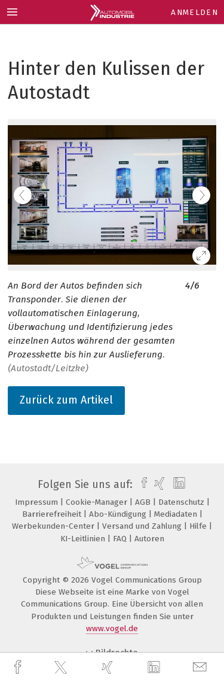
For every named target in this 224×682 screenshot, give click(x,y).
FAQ (121, 539)
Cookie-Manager (98, 502)
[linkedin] (155, 667)
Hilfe (199, 526)
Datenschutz (182, 502)
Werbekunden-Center (54, 526)
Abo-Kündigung (119, 514)
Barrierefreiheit (53, 514)
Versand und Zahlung (143, 526)
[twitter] (62, 667)
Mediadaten (177, 514)
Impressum (37, 502)
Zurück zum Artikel (66, 400)
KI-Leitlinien (84, 539)
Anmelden (194, 12)
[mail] (201, 667)
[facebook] (19, 667)
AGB (144, 502)
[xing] (108, 667)
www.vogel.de (112, 628)
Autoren (149, 539)
